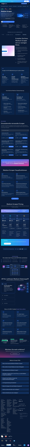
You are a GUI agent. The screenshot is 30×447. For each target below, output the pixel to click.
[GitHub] (22, 401)
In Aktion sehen (10, 6)
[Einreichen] (28, 130)
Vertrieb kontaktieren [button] (24, 3)
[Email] (20, 410)
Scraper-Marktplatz (19, 6)
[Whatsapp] (19, 410)
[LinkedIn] (19, 401)
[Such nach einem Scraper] (14, 130)
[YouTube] (20, 401)
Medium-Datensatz (19, 163)
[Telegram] (22, 410)
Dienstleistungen (15, 6)
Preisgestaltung (24, 6)
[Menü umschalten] (28, 3)
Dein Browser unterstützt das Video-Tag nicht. (8, 51)
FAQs (27, 6)
